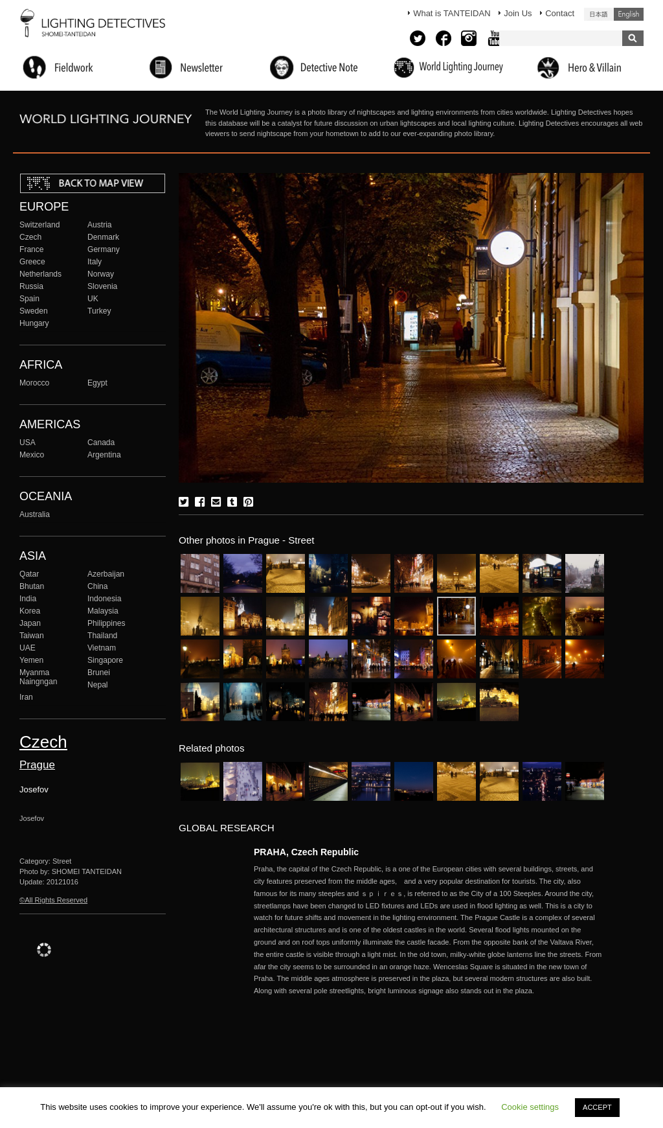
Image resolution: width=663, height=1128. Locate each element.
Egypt (97, 382)
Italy (94, 261)
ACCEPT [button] (597, 1107)
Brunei (98, 672)
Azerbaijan (105, 574)
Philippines (106, 623)
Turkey (99, 311)
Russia (31, 286)
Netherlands (40, 274)
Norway (100, 274)
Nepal (97, 684)
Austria (99, 224)
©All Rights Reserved (53, 900)
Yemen (31, 660)
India (27, 598)
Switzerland (39, 224)
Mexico (31, 454)
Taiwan (31, 635)
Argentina (104, 454)
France (31, 249)
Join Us (518, 13)
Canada (101, 442)
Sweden (33, 311)
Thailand (102, 635)
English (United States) (629, 14)
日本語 (599, 14)
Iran (26, 697)
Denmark (103, 237)
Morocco (34, 382)
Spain (29, 298)
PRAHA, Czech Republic (306, 852)
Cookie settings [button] (530, 1107)
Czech (30, 237)
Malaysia (102, 611)
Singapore (105, 660)
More (428, 930)
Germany (103, 249)
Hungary (34, 323)
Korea (29, 611)
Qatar (29, 574)
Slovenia (102, 286)
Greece (32, 261)
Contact (559, 13)
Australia (34, 514)
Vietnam (101, 647)
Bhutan (31, 586)
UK (92, 298)
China (97, 586)
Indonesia (104, 598)
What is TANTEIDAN (451, 13)
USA (27, 442)
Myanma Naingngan (38, 677)
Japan (30, 623)
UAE (27, 647)
